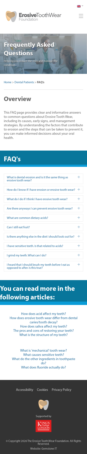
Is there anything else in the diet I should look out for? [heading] (40, 236)
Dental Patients (24, 82)
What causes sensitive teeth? (43, 355)
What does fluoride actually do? (43, 367)
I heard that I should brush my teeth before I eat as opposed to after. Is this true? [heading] (38, 266)
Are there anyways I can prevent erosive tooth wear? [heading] (40, 208)
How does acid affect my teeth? (43, 314)
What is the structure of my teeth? (43, 335)
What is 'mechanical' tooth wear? (43, 350)
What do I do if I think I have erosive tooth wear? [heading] (37, 199)
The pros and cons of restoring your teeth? (43, 330)
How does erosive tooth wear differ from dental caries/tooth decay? (43, 320)
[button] (78, 177)
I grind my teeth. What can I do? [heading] (26, 255)
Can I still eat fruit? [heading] (18, 227)
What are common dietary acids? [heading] (27, 217)
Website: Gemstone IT (43, 448)
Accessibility (24, 390)
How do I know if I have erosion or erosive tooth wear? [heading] (41, 189)
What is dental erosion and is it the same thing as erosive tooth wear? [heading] (37, 179)
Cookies (42, 390)
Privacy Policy (61, 390)
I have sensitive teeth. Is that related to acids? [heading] (35, 246)
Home (7, 82)
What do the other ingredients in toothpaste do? (43, 361)
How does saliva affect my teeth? (43, 326)
